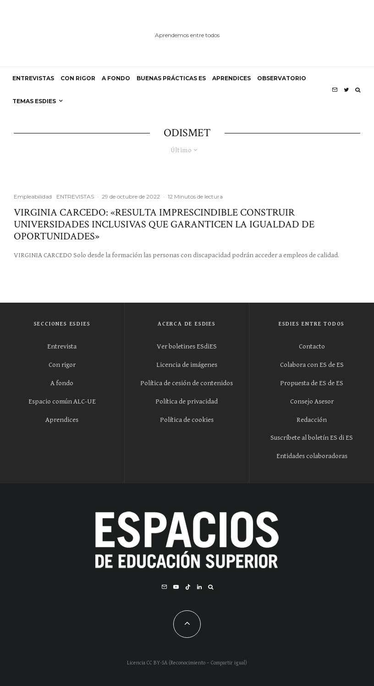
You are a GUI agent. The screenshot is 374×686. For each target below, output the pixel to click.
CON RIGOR (77, 78)
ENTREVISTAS (33, 78)
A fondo (61, 383)
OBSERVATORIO (281, 78)
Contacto (312, 346)
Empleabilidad (33, 196)
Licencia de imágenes (186, 365)
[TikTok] (188, 587)
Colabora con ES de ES (312, 365)
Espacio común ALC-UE (62, 401)
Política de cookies (187, 420)
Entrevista (62, 346)
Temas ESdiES (34, 101)
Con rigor (62, 365)
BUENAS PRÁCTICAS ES (171, 78)
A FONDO (116, 78)
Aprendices (61, 420)
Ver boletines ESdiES (187, 346)
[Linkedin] (199, 587)
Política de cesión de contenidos (186, 383)
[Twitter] (346, 90)
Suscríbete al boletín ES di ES (311, 438)
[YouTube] (176, 587)
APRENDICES (231, 78)
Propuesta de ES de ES (311, 383)
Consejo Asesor (312, 401)
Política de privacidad (186, 401)
